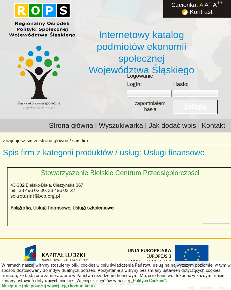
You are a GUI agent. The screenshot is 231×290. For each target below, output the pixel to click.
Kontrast (197, 11)
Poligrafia (20, 208)
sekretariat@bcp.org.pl (35, 196)
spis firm (81, 140)
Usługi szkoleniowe (92, 208)
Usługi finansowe (51, 208)
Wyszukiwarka (121, 125)
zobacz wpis (216, 219)
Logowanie (140, 76)
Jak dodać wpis (172, 125)
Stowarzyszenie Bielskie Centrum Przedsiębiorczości (120, 173)
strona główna (54, 140)
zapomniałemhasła (150, 106)
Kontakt (213, 125)
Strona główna (71, 125)
